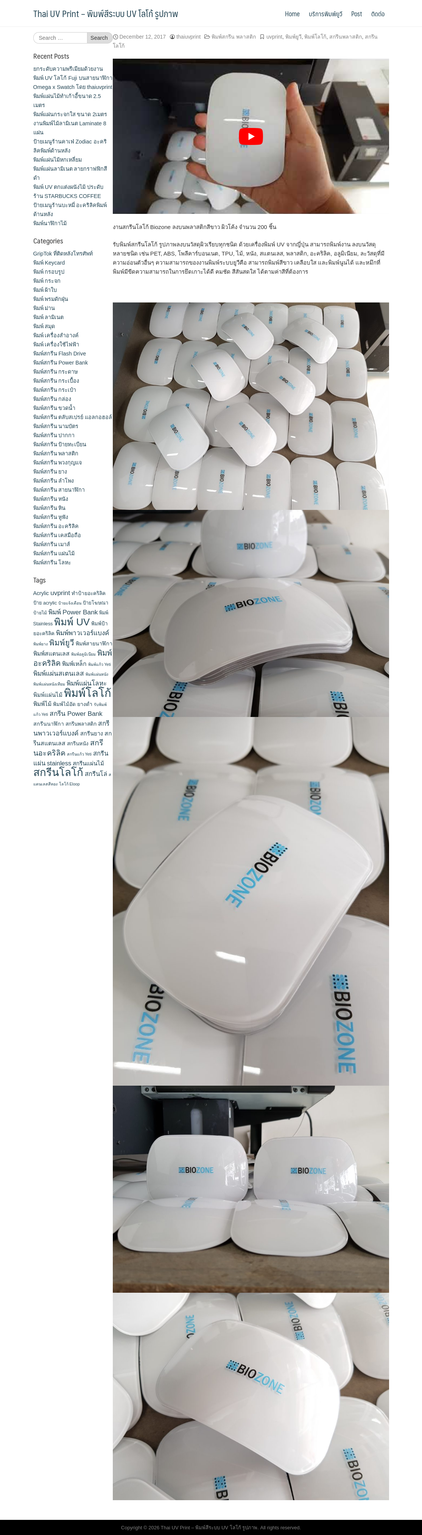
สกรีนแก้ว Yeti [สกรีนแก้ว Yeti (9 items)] (79, 754)
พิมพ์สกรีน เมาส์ (51, 544)
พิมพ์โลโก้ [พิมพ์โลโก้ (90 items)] (87, 693)
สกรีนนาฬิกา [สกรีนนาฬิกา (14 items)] (48, 724)
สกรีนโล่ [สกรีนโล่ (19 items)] (96, 773)
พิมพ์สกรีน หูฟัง (51, 517)
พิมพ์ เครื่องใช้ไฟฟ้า (56, 344)
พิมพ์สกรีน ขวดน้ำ (54, 408)
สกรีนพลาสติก (345, 37)
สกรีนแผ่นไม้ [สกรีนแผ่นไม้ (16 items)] (88, 763)
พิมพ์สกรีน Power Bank (60, 363)
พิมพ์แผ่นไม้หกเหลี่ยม (57, 160)
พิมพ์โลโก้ (315, 37)
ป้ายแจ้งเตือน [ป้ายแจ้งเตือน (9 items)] (69, 603)
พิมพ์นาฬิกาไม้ (50, 223)
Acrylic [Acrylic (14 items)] (41, 593)
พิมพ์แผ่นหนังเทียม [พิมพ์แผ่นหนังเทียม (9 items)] (49, 684)
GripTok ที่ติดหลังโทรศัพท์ (63, 254)
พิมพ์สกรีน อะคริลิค (56, 526)
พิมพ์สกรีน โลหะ (52, 562)
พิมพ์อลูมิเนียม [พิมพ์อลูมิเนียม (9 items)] (83, 654)
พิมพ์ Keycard (49, 263)
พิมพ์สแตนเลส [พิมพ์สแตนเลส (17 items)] (51, 653)
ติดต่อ (378, 13)
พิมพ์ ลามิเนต (48, 317)
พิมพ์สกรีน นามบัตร (56, 426)
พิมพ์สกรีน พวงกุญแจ (57, 463)
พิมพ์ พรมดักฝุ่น (51, 299)
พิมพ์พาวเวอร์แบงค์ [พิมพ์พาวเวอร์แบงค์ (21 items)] (82, 633)
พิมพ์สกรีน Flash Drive (59, 354)
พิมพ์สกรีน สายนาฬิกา (59, 490)
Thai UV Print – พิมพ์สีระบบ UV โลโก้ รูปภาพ (105, 13)
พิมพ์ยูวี (293, 37)
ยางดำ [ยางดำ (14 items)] (84, 704)
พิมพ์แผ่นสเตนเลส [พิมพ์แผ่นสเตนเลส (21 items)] (58, 673)
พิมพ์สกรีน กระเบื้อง (56, 381)
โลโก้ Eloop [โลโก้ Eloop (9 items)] (69, 784)
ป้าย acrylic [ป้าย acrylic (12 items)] (45, 603)
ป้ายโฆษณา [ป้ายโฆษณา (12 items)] (95, 603)
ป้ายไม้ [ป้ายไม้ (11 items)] (40, 613)
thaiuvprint (188, 37)
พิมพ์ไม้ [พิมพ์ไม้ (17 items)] (42, 704)
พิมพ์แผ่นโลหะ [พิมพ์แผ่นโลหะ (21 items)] (87, 683)
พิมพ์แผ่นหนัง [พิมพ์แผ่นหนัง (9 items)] (97, 674)
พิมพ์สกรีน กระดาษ (55, 372)
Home (292, 13)
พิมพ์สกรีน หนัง (51, 499)
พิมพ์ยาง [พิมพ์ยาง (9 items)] (40, 644)
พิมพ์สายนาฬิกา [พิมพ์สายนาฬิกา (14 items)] (94, 643)
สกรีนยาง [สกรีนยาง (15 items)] (91, 734)
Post (356, 13)
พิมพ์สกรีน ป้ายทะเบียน (60, 444)
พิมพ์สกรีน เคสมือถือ (57, 535)
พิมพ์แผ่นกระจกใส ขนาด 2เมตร (70, 114)
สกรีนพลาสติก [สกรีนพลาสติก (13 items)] (81, 724)
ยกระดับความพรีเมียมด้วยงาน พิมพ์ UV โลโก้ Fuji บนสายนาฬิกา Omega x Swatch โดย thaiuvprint (72, 78)
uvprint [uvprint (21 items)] (60, 593)
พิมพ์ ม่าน (44, 308)
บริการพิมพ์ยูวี (325, 13)
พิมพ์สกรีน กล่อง (52, 399)
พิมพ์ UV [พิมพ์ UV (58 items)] (72, 622)
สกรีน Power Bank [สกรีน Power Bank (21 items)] (76, 713)
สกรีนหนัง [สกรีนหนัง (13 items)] (78, 743)
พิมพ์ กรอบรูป (49, 272)
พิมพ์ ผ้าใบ (45, 290)
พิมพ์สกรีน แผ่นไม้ (54, 553)
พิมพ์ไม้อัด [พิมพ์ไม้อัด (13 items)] (64, 704)
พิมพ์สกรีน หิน (49, 508)
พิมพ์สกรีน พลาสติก (234, 37)
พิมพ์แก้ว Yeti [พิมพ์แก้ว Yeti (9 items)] (99, 664)
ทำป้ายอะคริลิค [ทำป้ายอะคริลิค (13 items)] (89, 593)
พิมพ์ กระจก (47, 281)
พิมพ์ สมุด (44, 326)
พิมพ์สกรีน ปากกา (54, 435)
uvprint (274, 37)
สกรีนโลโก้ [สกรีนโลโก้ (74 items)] (58, 772)
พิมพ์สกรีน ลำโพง (53, 481)
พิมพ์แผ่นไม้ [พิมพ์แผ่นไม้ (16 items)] (47, 695)
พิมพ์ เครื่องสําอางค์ (56, 335)
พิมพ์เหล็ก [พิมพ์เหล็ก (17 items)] (74, 664)
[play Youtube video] (251, 136)
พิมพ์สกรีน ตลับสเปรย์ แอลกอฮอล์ (72, 417)
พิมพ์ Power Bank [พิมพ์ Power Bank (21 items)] (73, 612)
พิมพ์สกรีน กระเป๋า (54, 390)
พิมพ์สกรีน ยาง (50, 472)
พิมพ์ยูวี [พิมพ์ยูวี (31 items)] (61, 642)
